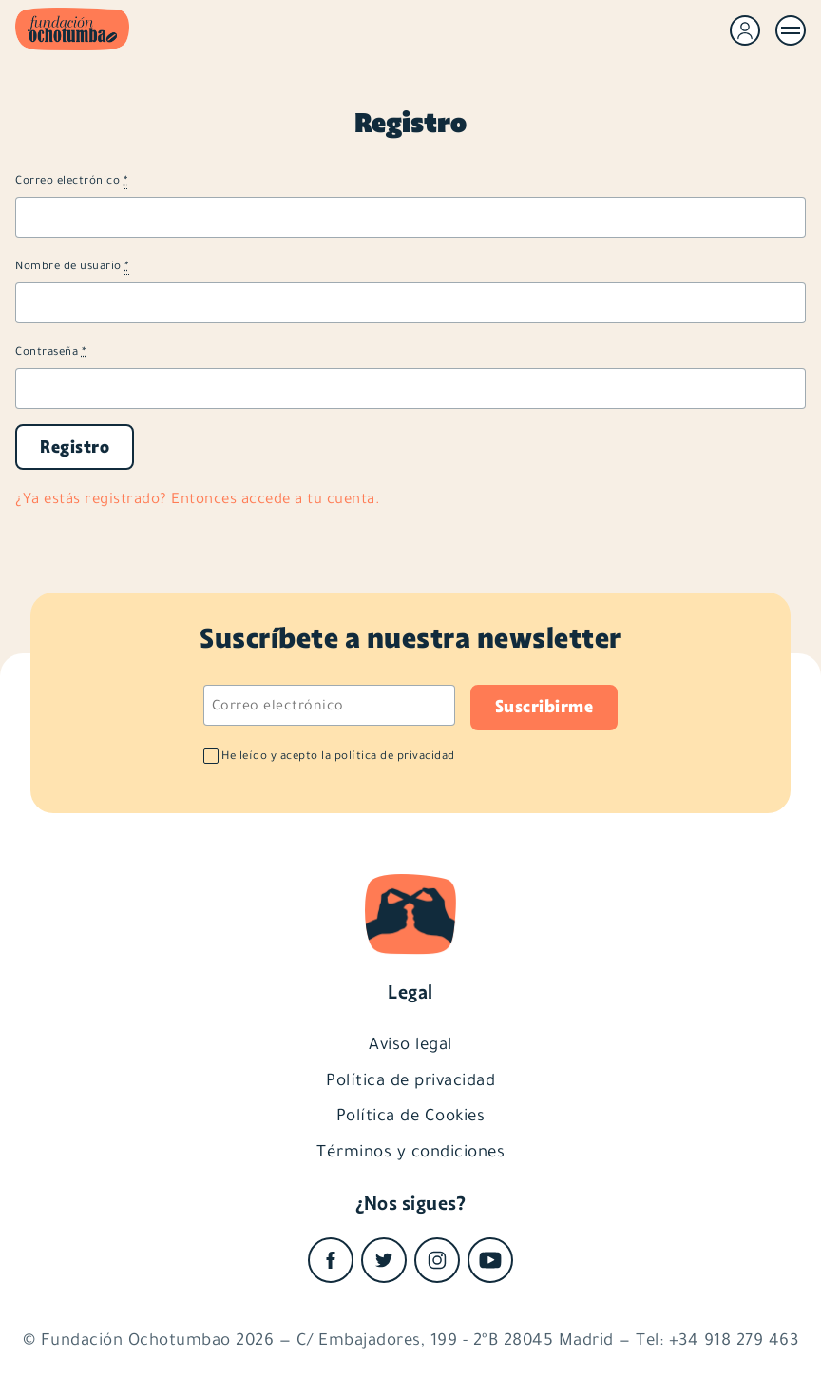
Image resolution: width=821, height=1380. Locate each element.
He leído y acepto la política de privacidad (338, 755)
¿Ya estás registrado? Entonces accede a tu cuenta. (197, 498)
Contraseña (50, 351)
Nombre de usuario (72, 266)
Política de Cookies (411, 1114)
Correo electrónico (71, 180)
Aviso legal (410, 1043)
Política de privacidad (410, 1079)
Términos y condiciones (410, 1150)
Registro (74, 447)
